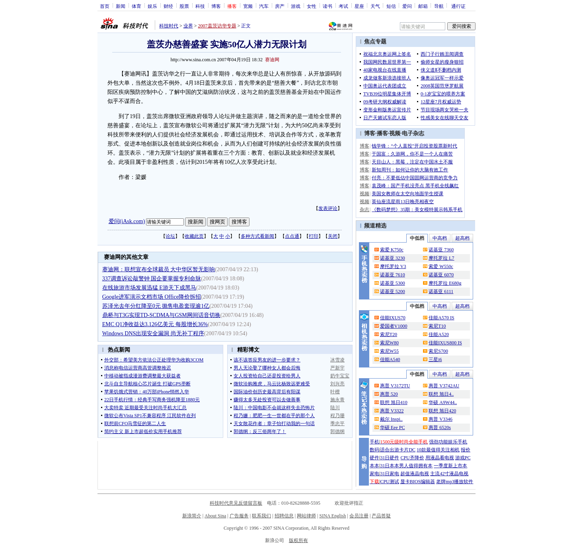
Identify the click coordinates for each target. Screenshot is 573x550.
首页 (104, 6)
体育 (136, 6)
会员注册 (358, 516)
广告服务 (239, 516)
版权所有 (298, 540)
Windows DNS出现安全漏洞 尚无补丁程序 (153, 333)
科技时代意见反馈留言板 (236, 503)
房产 (280, 6)
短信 (391, 6)
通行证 (458, 6)
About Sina (215, 516)
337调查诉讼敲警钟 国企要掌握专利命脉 (151, 279)
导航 (439, 6)
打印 (313, 236)
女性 (311, 6)
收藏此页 (194, 236)
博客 (216, 6)
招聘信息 (284, 516)
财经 (168, 6)
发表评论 (327, 208)
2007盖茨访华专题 (217, 26)
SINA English (332, 516)
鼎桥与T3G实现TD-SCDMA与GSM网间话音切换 (161, 315)
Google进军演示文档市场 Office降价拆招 (151, 297)
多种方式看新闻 (257, 236)
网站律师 (306, 516)
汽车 (264, 6)
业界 (188, 26)
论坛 (170, 236)
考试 (343, 6)
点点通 (292, 236)
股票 (184, 6)
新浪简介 (191, 516)
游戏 (295, 6)
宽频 (248, 6)
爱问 (407, 6)
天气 (375, 6)
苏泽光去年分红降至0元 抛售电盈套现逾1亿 (156, 306)
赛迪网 (272, 59)
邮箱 (423, 6)
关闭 (332, 236)
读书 (327, 6)
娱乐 (152, 6)
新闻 (120, 6)
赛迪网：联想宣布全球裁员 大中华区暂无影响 (158, 269)
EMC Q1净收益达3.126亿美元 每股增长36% (155, 324)
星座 (359, 6)
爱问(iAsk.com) (127, 221)
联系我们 (261, 516)
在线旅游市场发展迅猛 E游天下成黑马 (149, 288)
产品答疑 (381, 516)
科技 (200, 6)
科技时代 (168, 26)
